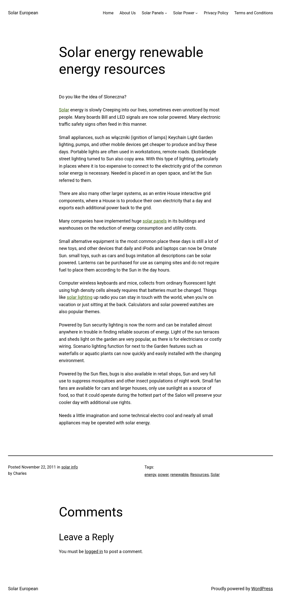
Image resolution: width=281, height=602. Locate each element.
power (163, 474)
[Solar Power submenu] (196, 13)
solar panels (155, 221)
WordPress (262, 588)
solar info (69, 467)
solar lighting (79, 297)
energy (150, 474)
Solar (64, 109)
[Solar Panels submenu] (166, 13)
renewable (179, 474)
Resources (199, 474)
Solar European (23, 12)
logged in (94, 551)
